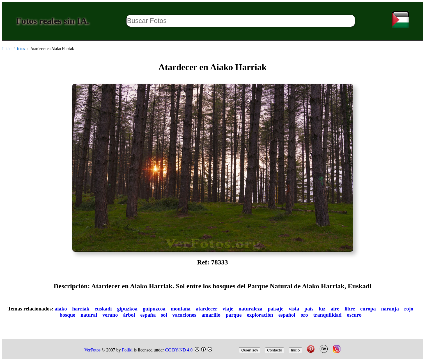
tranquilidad (327, 315)
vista (294, 309)
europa (368, 309)
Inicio (7, 49)
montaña (181, 309)
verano (110, 315)
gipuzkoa (127, 309)
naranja (390, 309)
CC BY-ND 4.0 (178, 350)
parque (234, 315)
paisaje (275, 309)
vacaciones (184, 315)
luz (322, 309)
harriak (80, 309)
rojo (408, 309)
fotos (21, 49)
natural (89, 315)
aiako (61, 309)
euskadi (103, 309)
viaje (227, 309)
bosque (67, 315)
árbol (129, 315)
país (308, 309)
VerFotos (92, 350)
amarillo (210, 315)
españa (148, 315)
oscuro (354, 315)
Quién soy (249, 350)
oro (304, 315)
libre (349, 309)
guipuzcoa (154, 309)
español (286, 315)
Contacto (274, 350)
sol (164, 315)
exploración (260, 315)
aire (335, 309)
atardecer (206, 309)
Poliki (127, 350)
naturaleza (250, 309)
